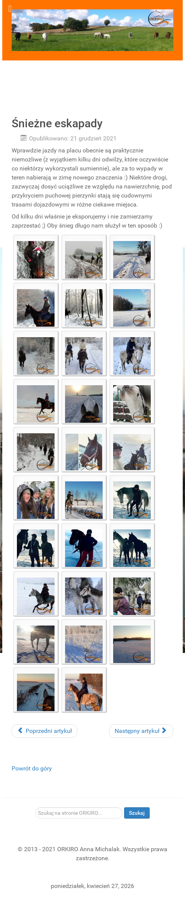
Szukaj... (35, 807)
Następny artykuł (140, 730)
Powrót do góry (32, 768)
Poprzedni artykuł (44, 730)
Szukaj (137, 813)
